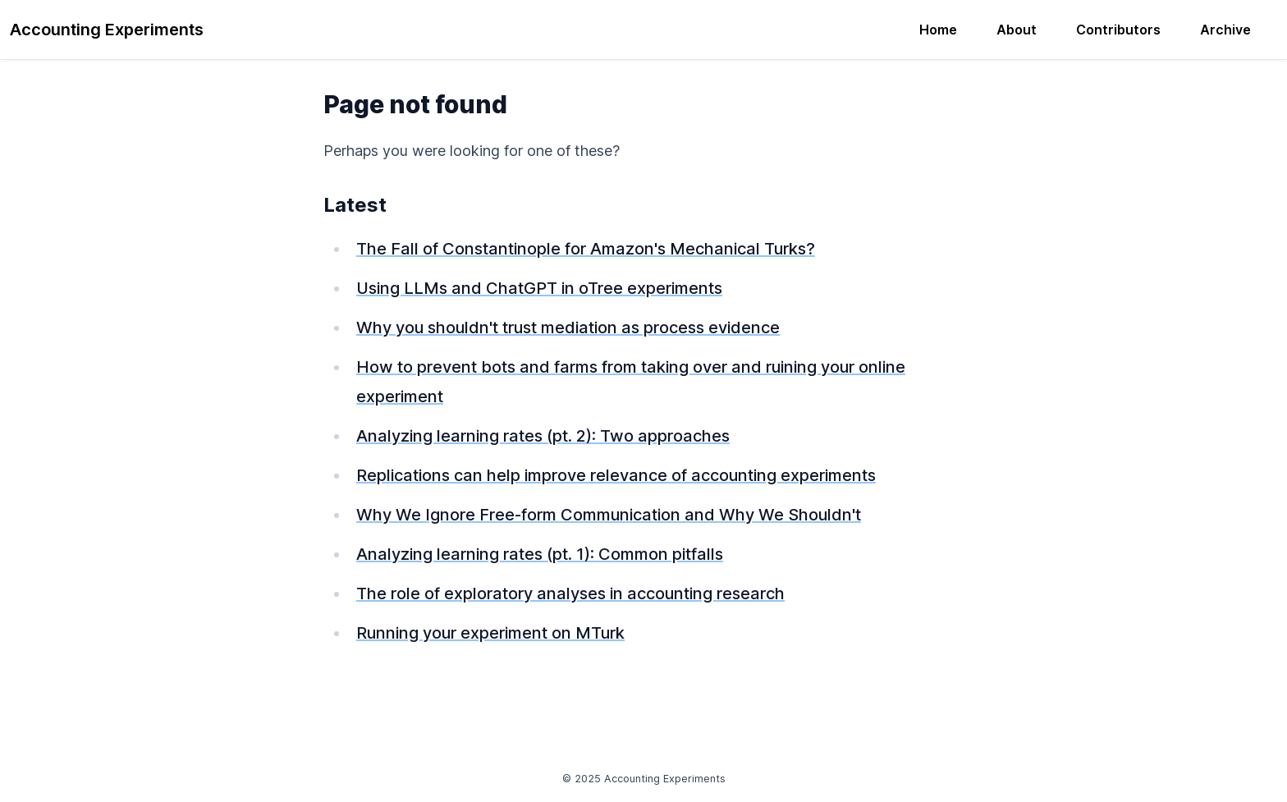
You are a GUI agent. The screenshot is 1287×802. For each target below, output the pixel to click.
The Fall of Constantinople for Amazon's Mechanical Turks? (585, 249)
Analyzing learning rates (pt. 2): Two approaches (543, 436)
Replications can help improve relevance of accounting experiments (616, 475)
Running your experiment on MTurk (490, 633)
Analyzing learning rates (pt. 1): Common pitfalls (539, 554)
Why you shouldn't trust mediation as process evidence (568, 327)
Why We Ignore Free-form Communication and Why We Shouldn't (608, 515)
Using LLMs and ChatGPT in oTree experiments (539, 288)
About (1016, 29)
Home (938, 29)
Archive (1225, 29)
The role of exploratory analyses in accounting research (570, 593)
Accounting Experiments (107, 29)
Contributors (1118, 29)
